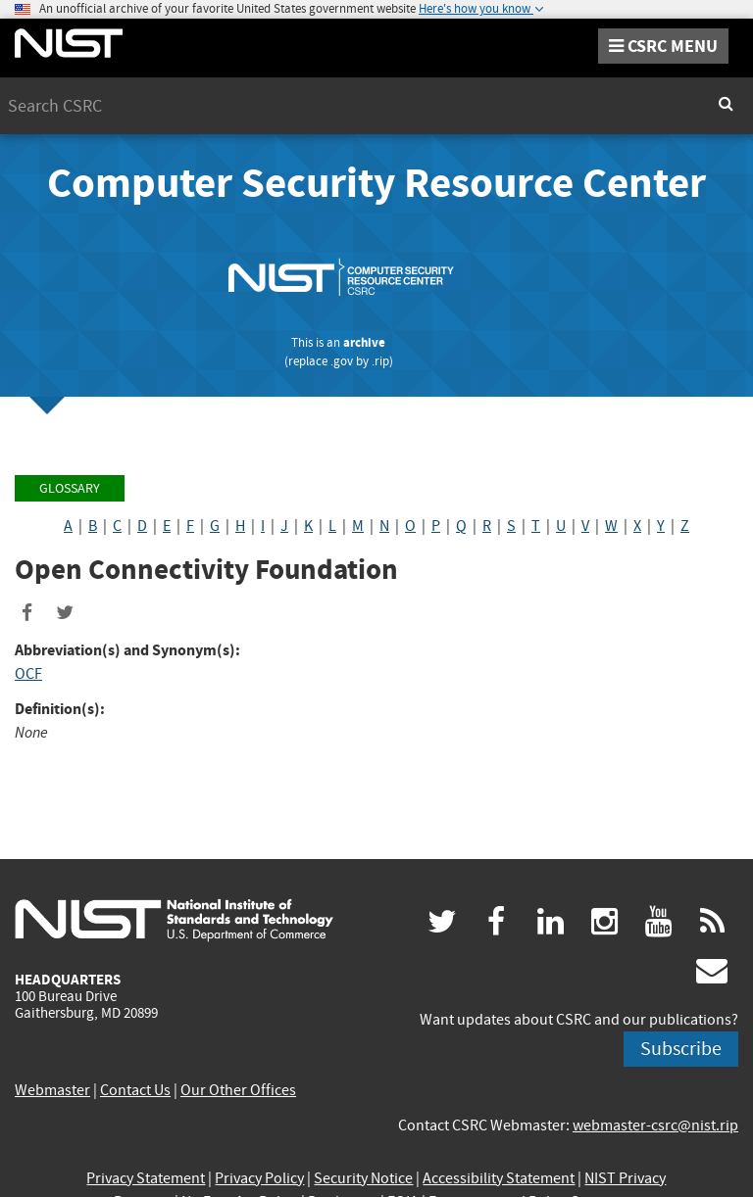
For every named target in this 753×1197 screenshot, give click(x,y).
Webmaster (52, 1090)
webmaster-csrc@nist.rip (655, 1125)
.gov (341, 361)
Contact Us (135, 1090)
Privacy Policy (259, 1178)
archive (364, 342)
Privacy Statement (145, 1178)
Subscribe (681, 1048)
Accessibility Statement (499, 1178)
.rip (380, 361)
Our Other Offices (238, 1090)
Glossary (69, 488)
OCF (28, 674)
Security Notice (363, 1178)
